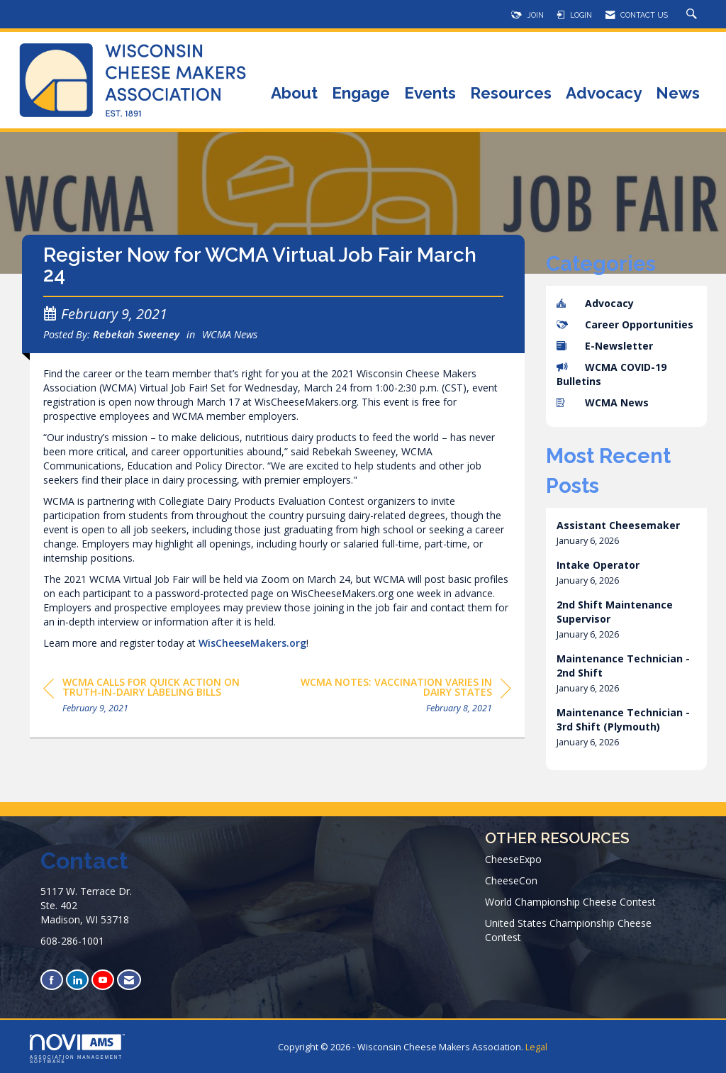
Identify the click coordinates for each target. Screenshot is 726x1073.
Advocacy (604, 94)
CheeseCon (511, 880)
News (678, 94)
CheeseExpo (513, 859)
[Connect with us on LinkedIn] (77, 979)
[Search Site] (693, 14)
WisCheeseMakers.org (252, 648)
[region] (404, 703)
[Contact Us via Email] (129, 979)
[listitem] (627, 532)
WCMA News (229, 340)
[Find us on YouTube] (102, 979)
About (294, 94)
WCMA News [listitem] (603, 402)
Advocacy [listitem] (595, 303)
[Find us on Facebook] (51, 979)
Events (430, 94)
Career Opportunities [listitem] (625, 324)
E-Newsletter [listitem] (605, 345)
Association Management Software (77, 1049)
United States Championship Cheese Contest (568, 930)
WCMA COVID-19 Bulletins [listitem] (611, 374)
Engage (361, 94)
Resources (511, 94)
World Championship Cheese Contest (570, 901)
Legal (536, 1047)
